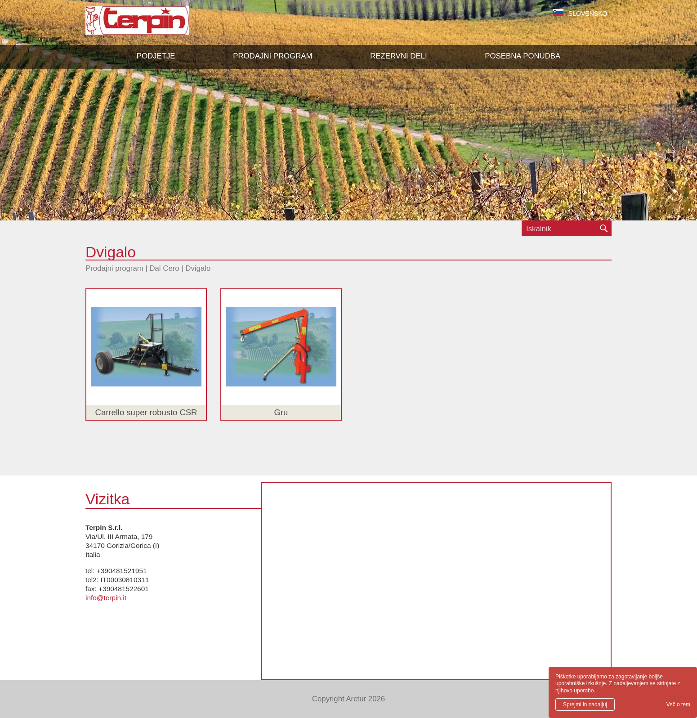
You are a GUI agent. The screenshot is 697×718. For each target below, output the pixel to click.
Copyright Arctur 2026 (348, 699)
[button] (272, 56)
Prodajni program (114, 268)
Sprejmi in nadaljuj (585, 704)
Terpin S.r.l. (152, 25)
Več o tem (678, 704)
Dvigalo (197, 268)
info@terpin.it (105, 597)
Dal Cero (164, 268)
